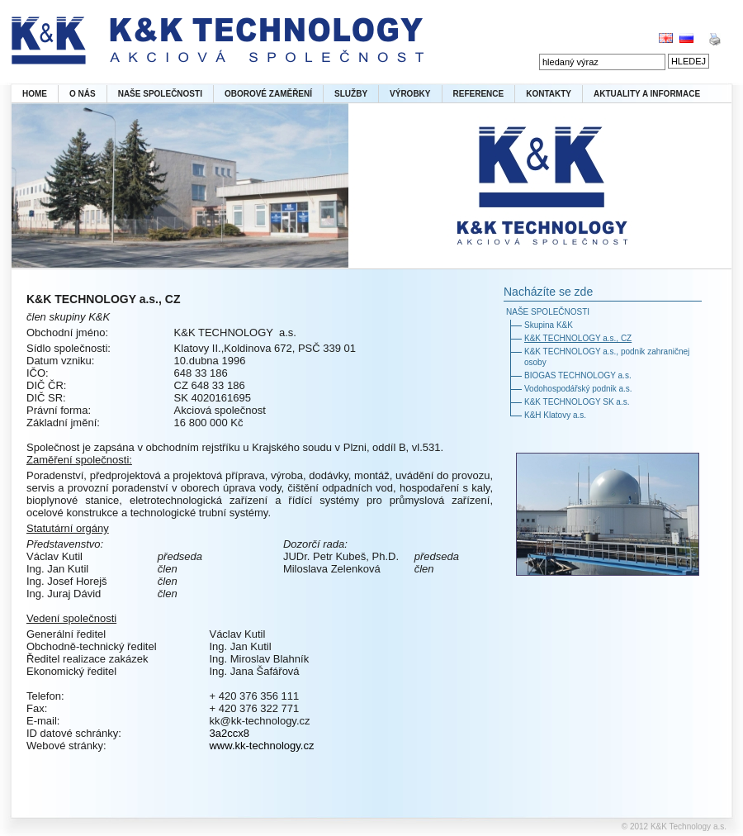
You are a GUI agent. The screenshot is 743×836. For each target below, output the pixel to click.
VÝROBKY (410, 93)
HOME (34, 93)
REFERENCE (478, 93)
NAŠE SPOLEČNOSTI (160, 93)
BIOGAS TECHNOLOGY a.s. (578, 375)
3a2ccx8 (228, 733)
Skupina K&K (548, 325)
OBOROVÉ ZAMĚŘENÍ (268, 93)
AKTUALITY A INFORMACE (647, 93)
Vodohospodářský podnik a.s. (578, 388)
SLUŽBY (350, 93)
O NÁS (82, 93)
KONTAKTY (548, 93)
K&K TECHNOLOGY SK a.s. (576, 401)
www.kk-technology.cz (261, 745)
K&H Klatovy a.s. (555, 415)
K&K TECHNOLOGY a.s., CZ (578, 338)
